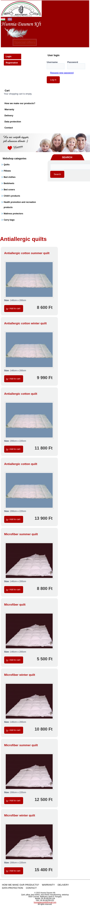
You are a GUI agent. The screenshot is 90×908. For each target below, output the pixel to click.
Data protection (13, 121)
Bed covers (9, 189)
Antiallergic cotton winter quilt (25, 323)
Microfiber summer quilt (21, 534)
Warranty (9, 109)
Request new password (61, 72)
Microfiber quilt (15, 604)
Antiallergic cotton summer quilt (27, 253)
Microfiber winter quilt (19, 674)
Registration (12, 63)
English (10, 19)
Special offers (24, 42)
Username (52, 62)
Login (8, 56)
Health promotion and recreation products (20, 205)
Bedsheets (9, 183)
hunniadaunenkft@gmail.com (45, 902)
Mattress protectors (13, 213)
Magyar (3, 19)
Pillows (7, 171)
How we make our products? (20, 103)
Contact (9, 127)
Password (72, 62)
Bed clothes (9, 177)
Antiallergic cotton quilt (20, 393)
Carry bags (9, 220)
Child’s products (12, 196)
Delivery (9, 115)
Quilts (7, 164)
